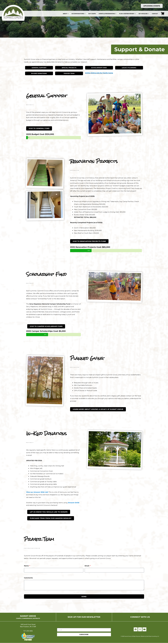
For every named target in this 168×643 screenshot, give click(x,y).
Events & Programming (107, 14)
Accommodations (78, 14)
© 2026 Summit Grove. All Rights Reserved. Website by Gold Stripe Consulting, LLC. (140, 636)
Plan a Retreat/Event (127, 14)
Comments (28, 578)
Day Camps (92, 13)
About (66, 14)
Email (87, 566)
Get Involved (144, 14)
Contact (155, 13)
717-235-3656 (28, 631)
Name (26, 566)
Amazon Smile (73, 503)
